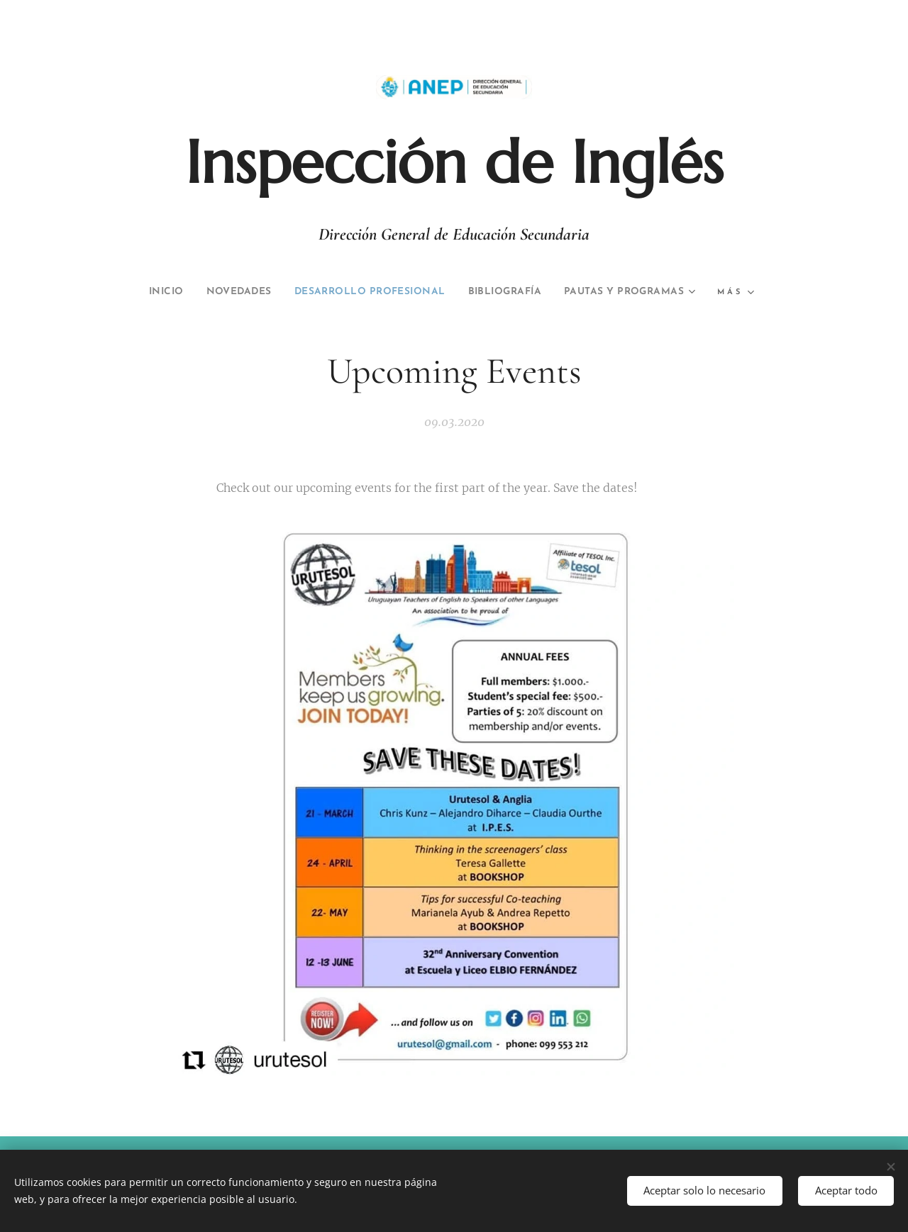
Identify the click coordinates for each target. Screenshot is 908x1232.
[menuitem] (222, 292)
